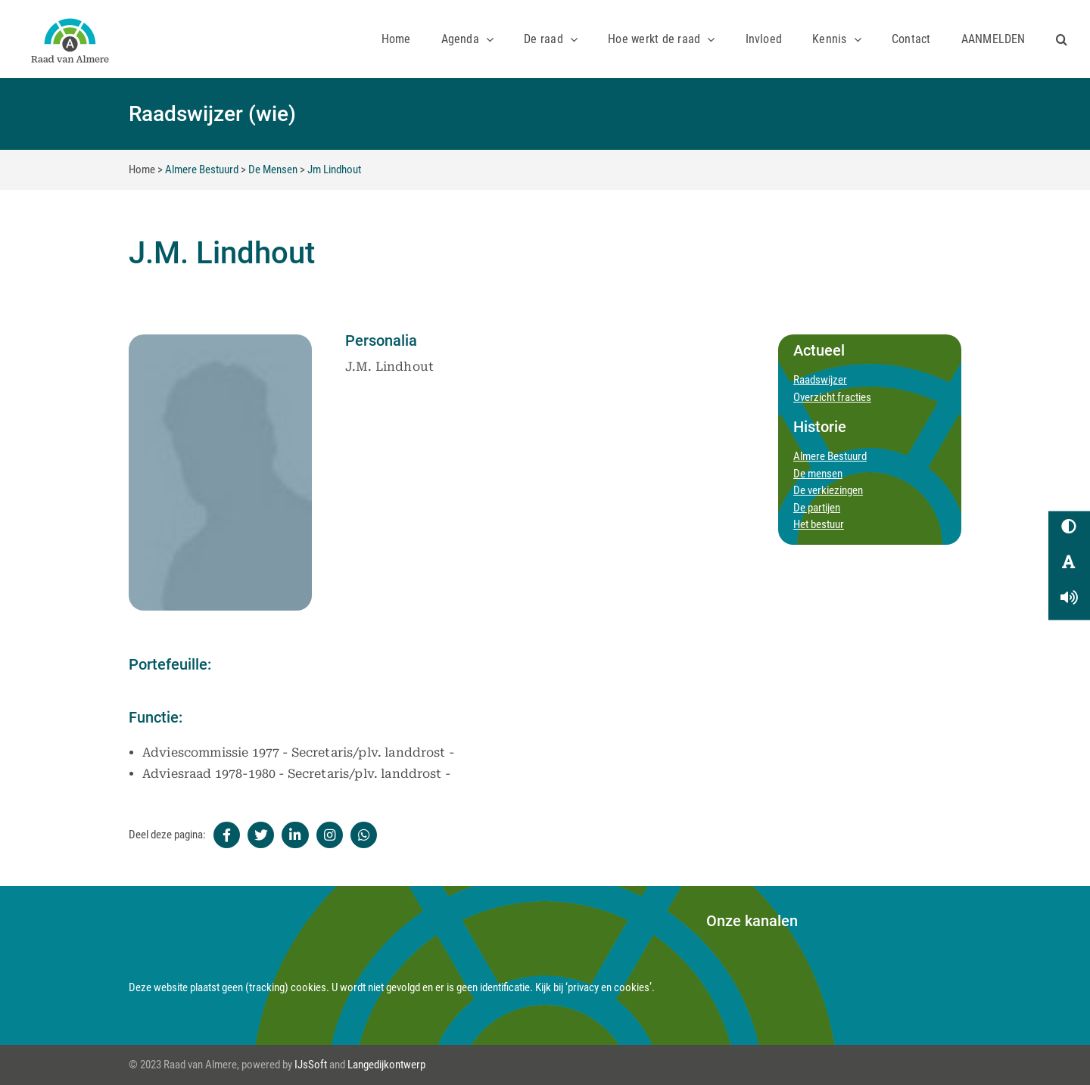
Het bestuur (818, 524)
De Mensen (272, 169)
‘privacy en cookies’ (608, 987)
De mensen (817, 473)
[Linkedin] (295, 835)
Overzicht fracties (832, 397)
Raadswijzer (820, 380)
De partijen (816, 508)
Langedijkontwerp (386, 1064)
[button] (1061, 39)
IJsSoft (310, 1064)
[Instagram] (330, 835)
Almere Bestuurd (201, 169)
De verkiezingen (828, 490)
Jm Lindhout (334, 169)
